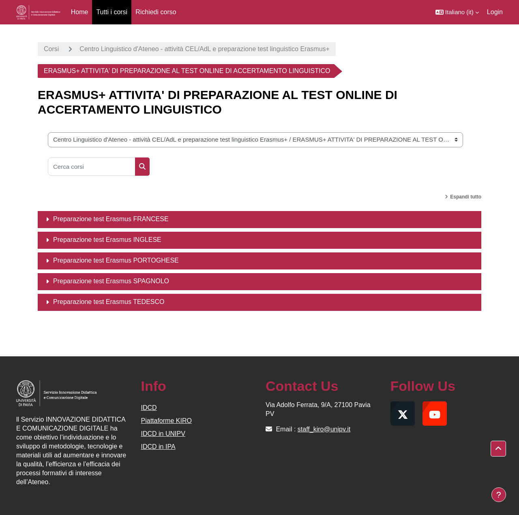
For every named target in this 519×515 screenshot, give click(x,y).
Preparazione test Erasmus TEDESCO (108, 301)
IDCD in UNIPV (163, 433)
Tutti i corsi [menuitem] (111, 12)
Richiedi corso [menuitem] (155, 12)
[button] (457, 12)
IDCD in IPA (158, 446)
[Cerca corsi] (91, 166)
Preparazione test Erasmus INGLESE (107, 239)
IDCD (149, 407)
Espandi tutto (465, 197)
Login (495, 12)
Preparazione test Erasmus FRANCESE (111, 218)
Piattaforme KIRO (166, 420)
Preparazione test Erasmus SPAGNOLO (111, 281)
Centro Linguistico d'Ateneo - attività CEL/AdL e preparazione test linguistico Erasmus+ (204, 48)
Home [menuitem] (79, 12)
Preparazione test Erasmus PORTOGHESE (116, 260)
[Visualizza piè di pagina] (498, 494)
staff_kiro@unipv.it (324, 429)
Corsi (51, 48)
